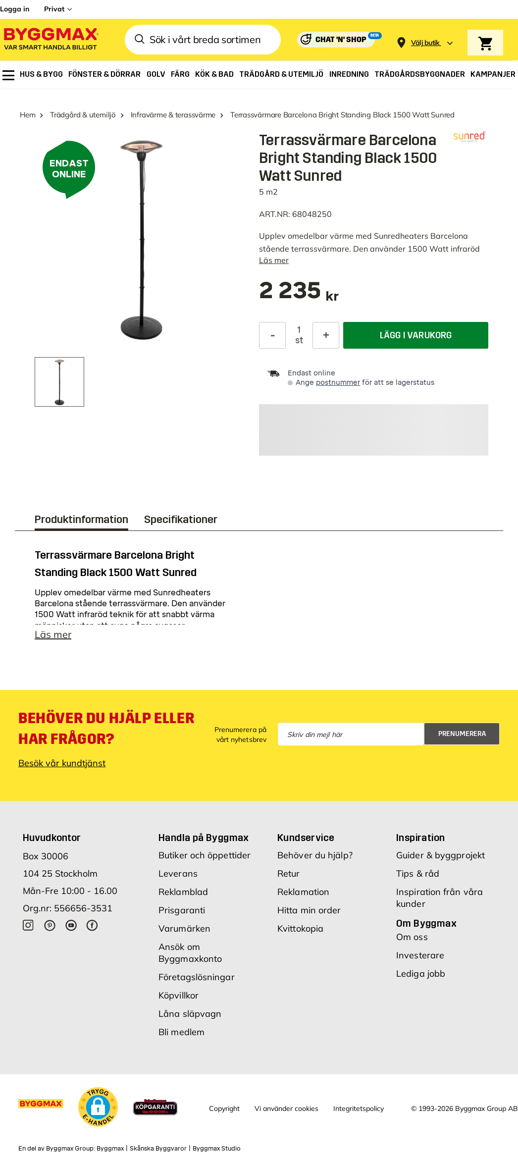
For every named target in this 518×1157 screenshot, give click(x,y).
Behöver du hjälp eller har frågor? (106, 728)
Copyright (224, 1108)
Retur (288, 873)
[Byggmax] (50, 40)
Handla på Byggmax (203, 837)
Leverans (178, 873)
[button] (98, 1107)
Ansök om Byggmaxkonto (190, 952)
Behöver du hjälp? (315, 855)
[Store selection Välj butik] (425, 43)
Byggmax (110, 1148)
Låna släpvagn (189, 1013)
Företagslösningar (196, 977)
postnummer (338, 382)
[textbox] (299, 295)
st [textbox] (299, 340)
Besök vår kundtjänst (61, 763)
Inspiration (420, 837)
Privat (54, 8)
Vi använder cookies (286, 1108)
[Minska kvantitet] (272, 335)
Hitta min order (309, 910)
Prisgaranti (181, 910)
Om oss (412, 937)
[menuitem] (8, 75)
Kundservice (305, 837)
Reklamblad (183, 891)
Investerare (420, 955)
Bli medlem (181, 1032)
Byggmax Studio (217, 1148)
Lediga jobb (420, 973)
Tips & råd (417, 873)
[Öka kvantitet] (325, 335)
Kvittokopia (300, 928)
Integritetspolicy (358, 1108)
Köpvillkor (178, 995)
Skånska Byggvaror (158, 1148)
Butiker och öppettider (204, 855)
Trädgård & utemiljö (83, 114)
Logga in (14, 8)
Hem (27, 114)
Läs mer (274, 260)
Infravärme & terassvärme (173, 114)
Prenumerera (462, 734)
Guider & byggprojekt (440, 855)
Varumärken (184, 928)
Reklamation (303, 891)
